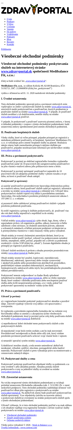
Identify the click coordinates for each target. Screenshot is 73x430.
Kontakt (10, 44)
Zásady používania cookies (19, 417)
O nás (9, 19)
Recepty (10, 42)
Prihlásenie (6, 49)
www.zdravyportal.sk (16, 71)
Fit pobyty (11, 31)
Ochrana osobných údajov (18, 420)
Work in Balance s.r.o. (42, 425)
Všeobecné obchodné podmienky (22, 415)
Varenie (10, 29)
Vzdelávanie (12, 34)
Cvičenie (11, 26)
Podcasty (11, 37)
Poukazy (11, 21)
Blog (9, 39)
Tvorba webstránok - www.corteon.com (19, 427)
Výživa (10, 24)
